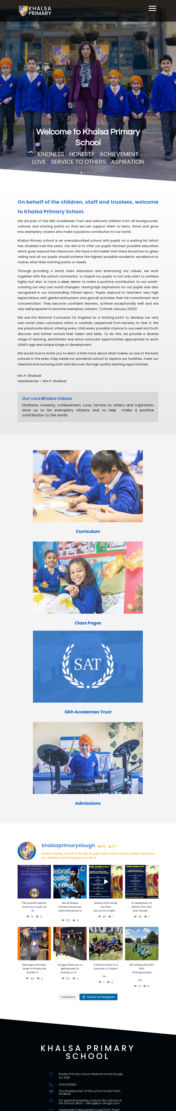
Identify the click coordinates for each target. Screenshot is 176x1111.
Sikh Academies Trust (88, 712)
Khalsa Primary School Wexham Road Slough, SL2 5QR (91, 1076)
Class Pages (88, 623)
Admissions (88, 803)
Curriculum (88, 531)
